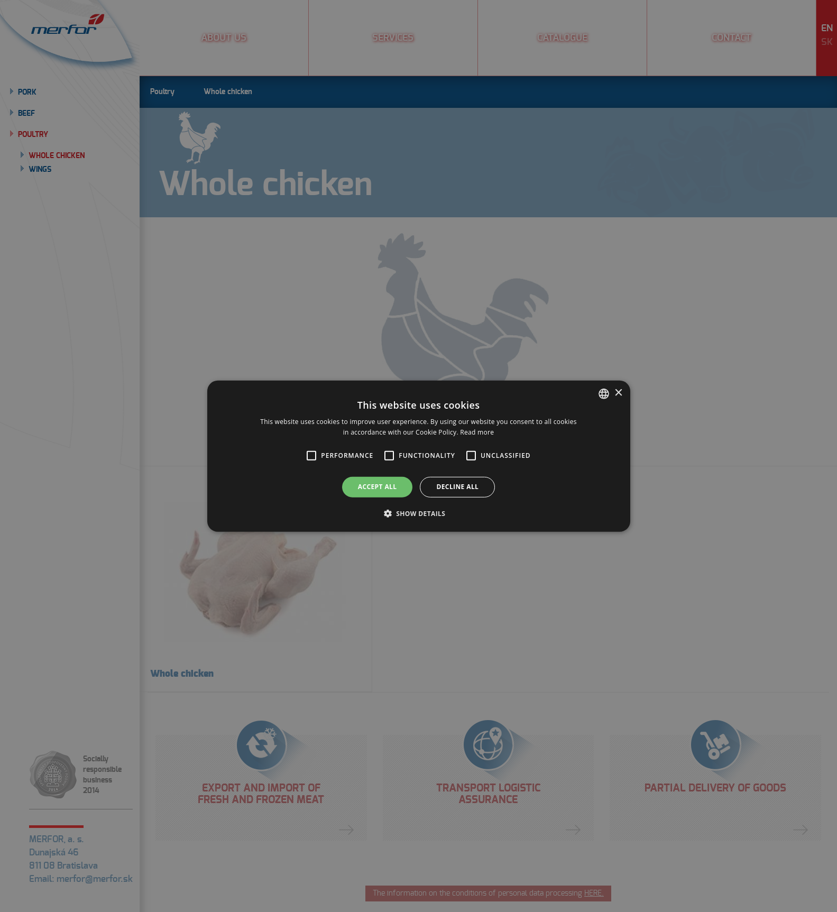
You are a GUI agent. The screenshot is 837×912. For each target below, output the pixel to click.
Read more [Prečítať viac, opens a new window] (477, 432)
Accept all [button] (377, 486)
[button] (311, 455)
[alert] (418, 456)
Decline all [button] (457, 486)
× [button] (618, 393)
